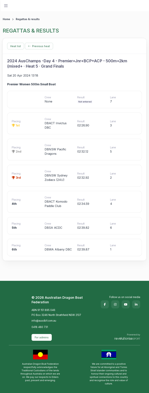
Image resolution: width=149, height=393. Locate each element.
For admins (42, 337)
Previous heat (39, 46)
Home (6, 19)
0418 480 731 (40, 327)
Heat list (15, 46)
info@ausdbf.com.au (44, 320)
